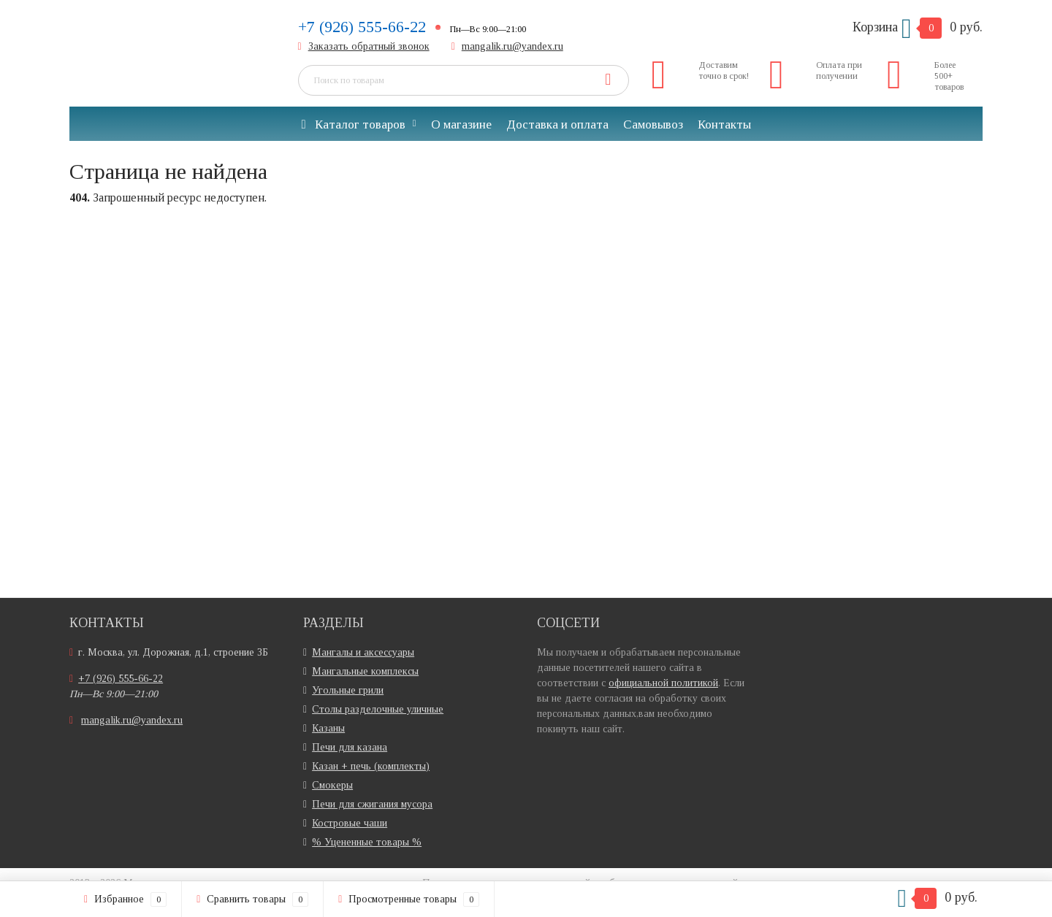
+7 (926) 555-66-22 (362, 27)
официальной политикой (663, 683)
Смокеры (332, 785)
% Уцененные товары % (367, 842)
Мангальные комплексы (365, 671)
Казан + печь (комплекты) (371, 766)
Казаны (328, 728)
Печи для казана (349, 747)
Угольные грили (348, 690)
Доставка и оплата (557, 124)
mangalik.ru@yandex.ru (512, 46)
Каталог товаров (353, 124)
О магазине (461, 124)
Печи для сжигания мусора (372, 804)
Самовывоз (653, 124)
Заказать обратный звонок (369, 46)
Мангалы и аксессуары (363, 652)
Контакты (724, 124)
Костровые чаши (349, 823)
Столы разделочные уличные (377, 709)
